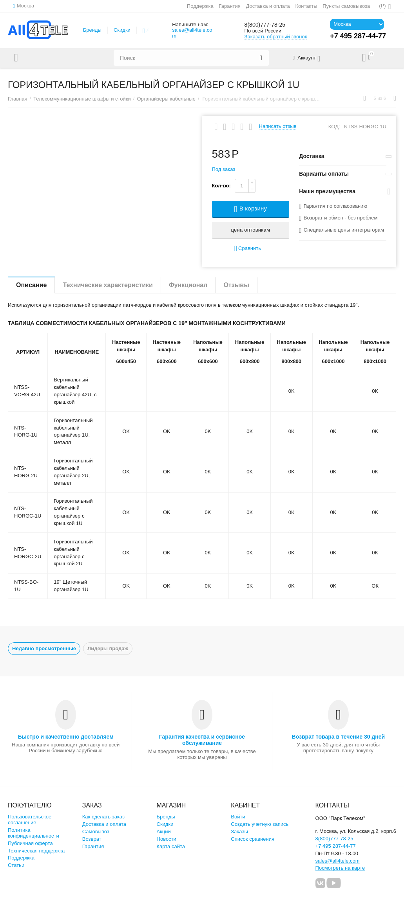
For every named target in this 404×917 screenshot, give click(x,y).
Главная (17, 99)
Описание (31, 285)
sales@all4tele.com (192, 33)
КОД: (334, 126)
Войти (238, 817)
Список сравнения (252, 839)
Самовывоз (95, 831)
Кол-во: (221, 186)
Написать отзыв (278, 126)
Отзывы (236, 285)
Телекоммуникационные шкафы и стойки (82, 99)
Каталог (40, 58)
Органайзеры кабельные (166, 99)
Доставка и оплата (267, 6)
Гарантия (229, 6)
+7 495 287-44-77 (335, 846)
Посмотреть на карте (340, 868)
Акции (164, 831)
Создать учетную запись (259, 824)
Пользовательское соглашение (29, 819)
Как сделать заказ (103, 817)
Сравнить (247, 248)
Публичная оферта (30, 843)
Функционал (188, 285)
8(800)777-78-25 (271, 25)
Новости (166, 839)
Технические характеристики (108, 285)
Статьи (16, 865)
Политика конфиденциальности (33, 833)
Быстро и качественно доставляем (66, 737)
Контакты (306, 6)
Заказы (239, 831)
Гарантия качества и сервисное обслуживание (202, 740)
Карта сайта (171, 846)
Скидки (122, 30)
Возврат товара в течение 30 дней (338, 737)
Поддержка (200, 6)
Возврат (91, 839)
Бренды (92, 30)
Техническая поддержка (36, 851)
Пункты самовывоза (346, 6)
